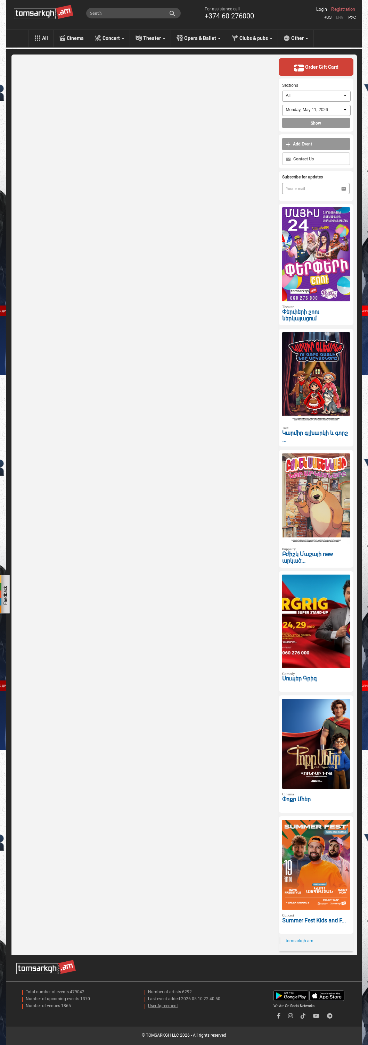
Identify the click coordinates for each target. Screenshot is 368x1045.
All (45, 38)
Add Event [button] (299, 144)
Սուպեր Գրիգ (299, 678)
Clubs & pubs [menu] (255, 38)
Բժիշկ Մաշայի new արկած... (307, 557)
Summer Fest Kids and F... (314, 920)
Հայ (328, 17)
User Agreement (163, 1005)
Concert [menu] (113, 38)
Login (321, 9)
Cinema (75, 38)
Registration (343, 9)
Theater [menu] (154, 38)
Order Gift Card (316, 67)
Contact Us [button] (300, 159)
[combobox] (316, 96)
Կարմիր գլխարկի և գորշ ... (315, 436)
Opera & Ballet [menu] (202, 38)
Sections (290, 85)
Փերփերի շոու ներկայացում (300, 315)
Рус (352, 17)
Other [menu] (299, 38)
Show (316, 123)
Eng (340, 17)
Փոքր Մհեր (296, 799)
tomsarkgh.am (299, 940)
